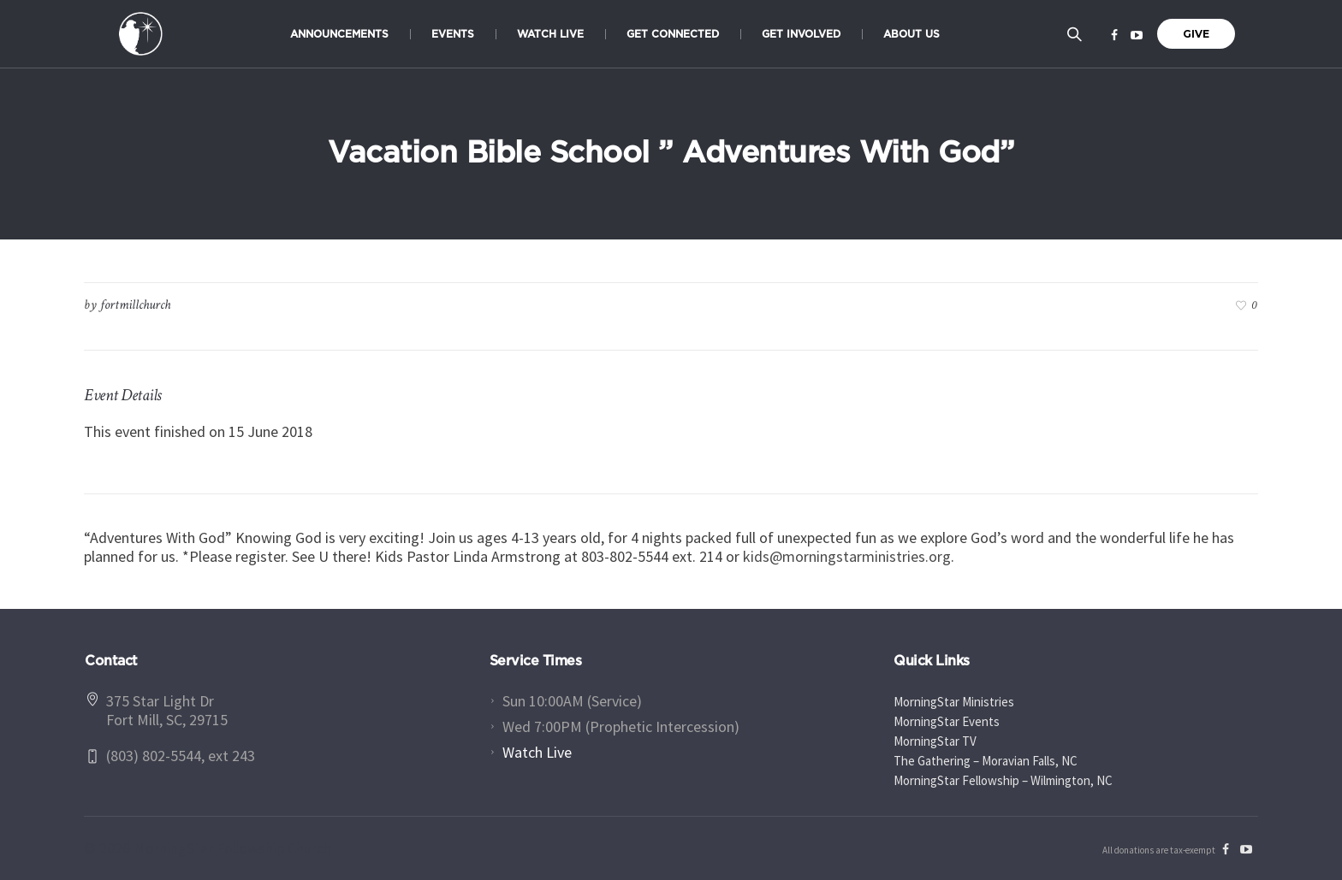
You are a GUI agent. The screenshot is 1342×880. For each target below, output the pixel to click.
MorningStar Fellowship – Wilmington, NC (1003, 780)
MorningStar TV (935, 741)
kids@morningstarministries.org (847, 556)
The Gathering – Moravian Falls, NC (986, 761)
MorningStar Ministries (954, 702)
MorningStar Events (947, 721)
